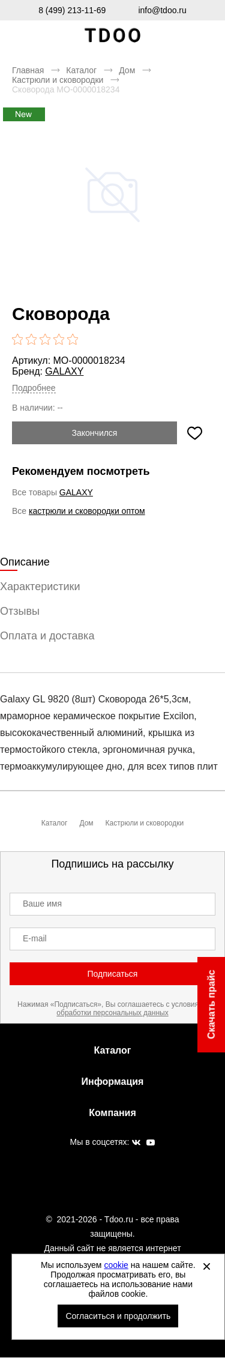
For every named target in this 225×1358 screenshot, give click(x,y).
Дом (127, 70)
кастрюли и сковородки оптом (87, 511)
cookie (116, 1265)
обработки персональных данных (112, 1013)
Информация (113, 1081)
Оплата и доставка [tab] (47, 636)
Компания (112, 1113)
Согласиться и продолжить (117, 1316)
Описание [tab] (25, 562)
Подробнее (34, 388)
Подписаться (113, 974)
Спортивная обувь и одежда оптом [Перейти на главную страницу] (113, 35)
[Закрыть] (206, 1266)
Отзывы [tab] (20, 611)
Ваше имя (42, 903)
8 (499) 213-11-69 (72, 10)
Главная (28, 70)
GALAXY (64, 371)
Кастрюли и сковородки (57, 80)
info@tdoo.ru (162, 10)
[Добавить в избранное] (194, 432)
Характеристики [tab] (40, 587)
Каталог (81, 70)
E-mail (35, 938)
